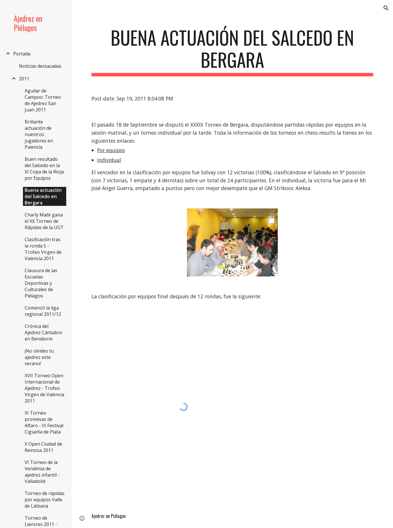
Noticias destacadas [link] (40, 66)
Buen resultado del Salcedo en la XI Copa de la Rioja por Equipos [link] (44, 168)
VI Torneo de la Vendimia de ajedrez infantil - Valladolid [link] (42, 471)
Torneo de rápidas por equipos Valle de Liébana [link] (44, 499)
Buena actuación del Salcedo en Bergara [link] (43, 196)
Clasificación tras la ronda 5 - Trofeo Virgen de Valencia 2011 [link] (43, 249)
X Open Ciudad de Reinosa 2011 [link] (43, 447)
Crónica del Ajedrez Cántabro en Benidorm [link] (43, 332)
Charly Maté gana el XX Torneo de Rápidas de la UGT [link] (44, 221)
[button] (386, 8)
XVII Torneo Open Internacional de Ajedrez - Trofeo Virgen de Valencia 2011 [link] (44, 388)
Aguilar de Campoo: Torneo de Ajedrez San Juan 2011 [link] (43, 100)
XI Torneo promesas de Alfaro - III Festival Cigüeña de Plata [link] (44, 422)
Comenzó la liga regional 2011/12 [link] (43, 311)
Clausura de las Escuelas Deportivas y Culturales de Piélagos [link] (41, 283)
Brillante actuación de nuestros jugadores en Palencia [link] (39, 134)
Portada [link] (21, 54)
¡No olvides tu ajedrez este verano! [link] (39, 357)
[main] (232, 51)
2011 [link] (24, 79)
